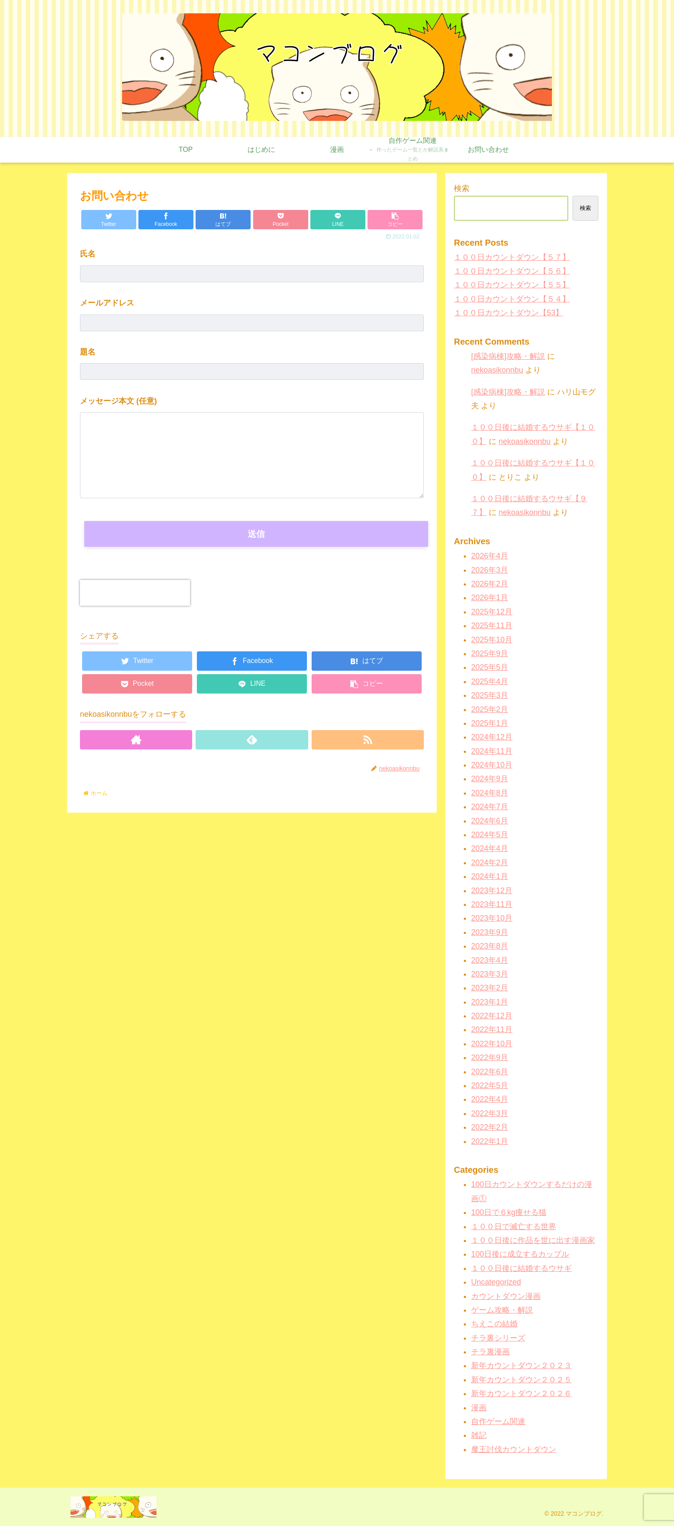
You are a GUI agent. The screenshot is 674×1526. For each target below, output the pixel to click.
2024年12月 (491, 737)
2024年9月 (489, 778)
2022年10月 (491, 1043)
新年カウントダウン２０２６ (521, 1393)
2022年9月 (489, 1057)
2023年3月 (489, 974)
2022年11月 (491, 1029)
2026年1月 (489, 597)
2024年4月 (489, 848)
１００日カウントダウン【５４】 (512, 299)
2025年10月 (491, 639)
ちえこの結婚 (494, 1323)
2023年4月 (489, 960)
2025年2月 (489, 709)
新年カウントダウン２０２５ (521, 1379)
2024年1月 (489, 876)
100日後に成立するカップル (520, 1254)
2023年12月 (491, 890)
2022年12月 (491, 1015)
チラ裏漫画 (490, 1351)
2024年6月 (489, 821)
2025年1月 (489, 723)
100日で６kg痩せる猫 (508, 1212)
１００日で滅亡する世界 (513, 1226)
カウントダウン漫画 (506, 1296)
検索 (461, 188)
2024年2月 (489, 862)
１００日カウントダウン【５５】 (512, 285)
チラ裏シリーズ (498, 1338)
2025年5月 (489, 667)
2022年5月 (489, 1085)
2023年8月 (489, 946)
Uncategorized (496, 1282)
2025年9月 (489, 653)
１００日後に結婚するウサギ (521, 1268)
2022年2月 (489, 1127)
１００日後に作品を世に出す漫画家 (533, 1240)
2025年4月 (489, 681)
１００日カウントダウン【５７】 (512, 257)
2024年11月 (491, 751)
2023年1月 (489, 1002)
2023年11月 (491, 904)
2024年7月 (489, 806)
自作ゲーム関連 (498, 1421)
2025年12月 (491, 611)
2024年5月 (489, 834)
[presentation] (135, 593)
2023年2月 (489, 987)
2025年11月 (491, 625)
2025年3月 (489, 695)
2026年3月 (489, 570)
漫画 (479, 1407)
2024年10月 (491, 765)
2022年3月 (489, 1113)
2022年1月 (489, 1141)
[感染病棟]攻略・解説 (508, 356)
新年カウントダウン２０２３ (521, 1365)
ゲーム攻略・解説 (502, 1310)
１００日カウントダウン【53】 (508, 312)
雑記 (479, 1435)
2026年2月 (489, 584)
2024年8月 (489, 793)
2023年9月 (489, 932)
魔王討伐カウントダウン (513, 1449)
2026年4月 (489, 556)
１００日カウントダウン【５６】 (512, 271)
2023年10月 (491, 918)
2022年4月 (489, 1099)
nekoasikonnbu (497, 370)
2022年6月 (489, 1071)
